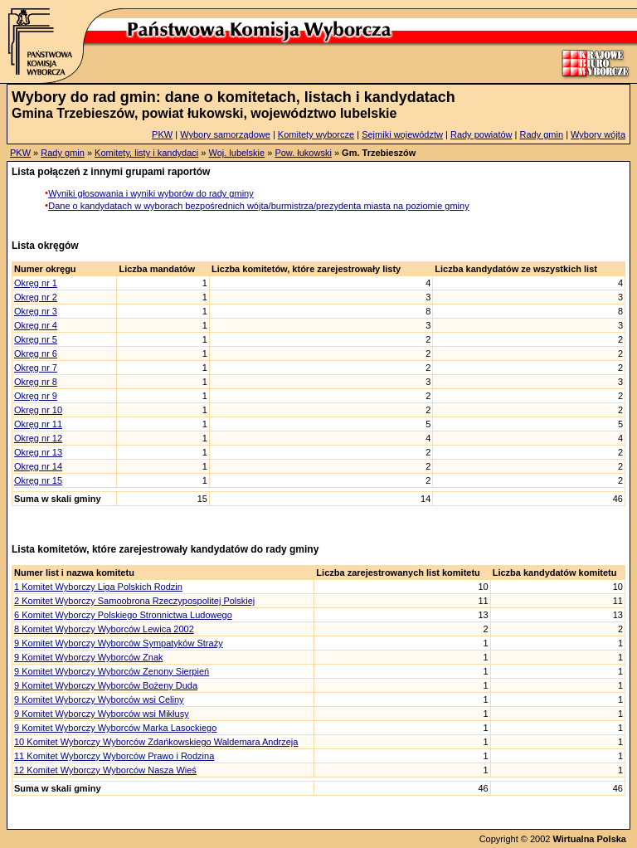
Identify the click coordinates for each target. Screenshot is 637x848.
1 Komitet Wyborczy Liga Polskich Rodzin (98, 587)
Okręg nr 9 (35, 396)
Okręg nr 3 (35, 311)
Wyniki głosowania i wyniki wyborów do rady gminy (151, 193)
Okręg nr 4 (35, 325)
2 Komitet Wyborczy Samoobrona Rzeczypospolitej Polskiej (134, 601)
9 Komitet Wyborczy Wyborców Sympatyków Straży (118, 643)
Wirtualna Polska (589, 839)
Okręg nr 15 (38, 480)
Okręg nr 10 (38, 410)
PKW (162, 134)
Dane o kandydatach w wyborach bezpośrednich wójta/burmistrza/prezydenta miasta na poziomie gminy (258, 206)
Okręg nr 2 (35, 297)
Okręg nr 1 (35, 283)
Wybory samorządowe (225, 134)
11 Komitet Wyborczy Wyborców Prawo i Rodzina (114, 756)
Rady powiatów (481, 134)
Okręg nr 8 (35, 382)
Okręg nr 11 (38, 424)
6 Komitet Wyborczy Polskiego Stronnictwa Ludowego (123, 615)
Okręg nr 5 (35, 339)
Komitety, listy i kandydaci (146, 153)
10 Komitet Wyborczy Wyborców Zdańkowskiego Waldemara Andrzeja (156, 742)
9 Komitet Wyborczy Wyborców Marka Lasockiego (115, 728)
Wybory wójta (598, 134)
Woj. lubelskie (236, 153)
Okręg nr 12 (38, 438)
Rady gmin (542, 134)
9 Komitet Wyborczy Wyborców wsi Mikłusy (101, 714)
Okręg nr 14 (38, 466)
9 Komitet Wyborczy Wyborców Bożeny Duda (105, 685)
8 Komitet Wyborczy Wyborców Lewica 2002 (104, 629)
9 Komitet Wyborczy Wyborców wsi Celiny (99, 699)
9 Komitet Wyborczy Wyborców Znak (88, 657)
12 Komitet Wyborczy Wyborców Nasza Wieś (105, 770)
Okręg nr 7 (35, 368)
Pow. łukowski (303, 153)
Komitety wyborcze (316, 134)
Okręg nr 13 (38, 452)
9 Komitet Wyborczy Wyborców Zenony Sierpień (111, 671)
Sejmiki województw (402, 134)
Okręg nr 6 (35, 353)
